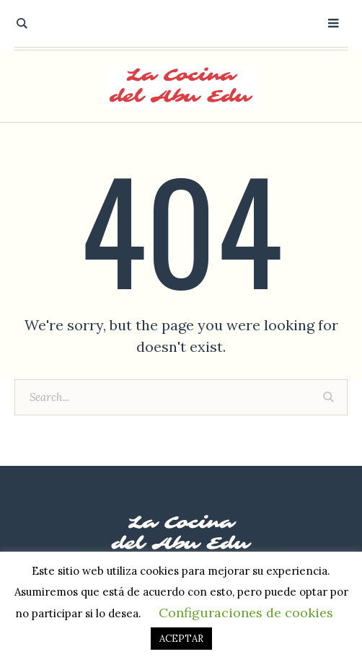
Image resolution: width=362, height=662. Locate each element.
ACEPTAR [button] (181, 638)
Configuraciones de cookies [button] (246, 612)
